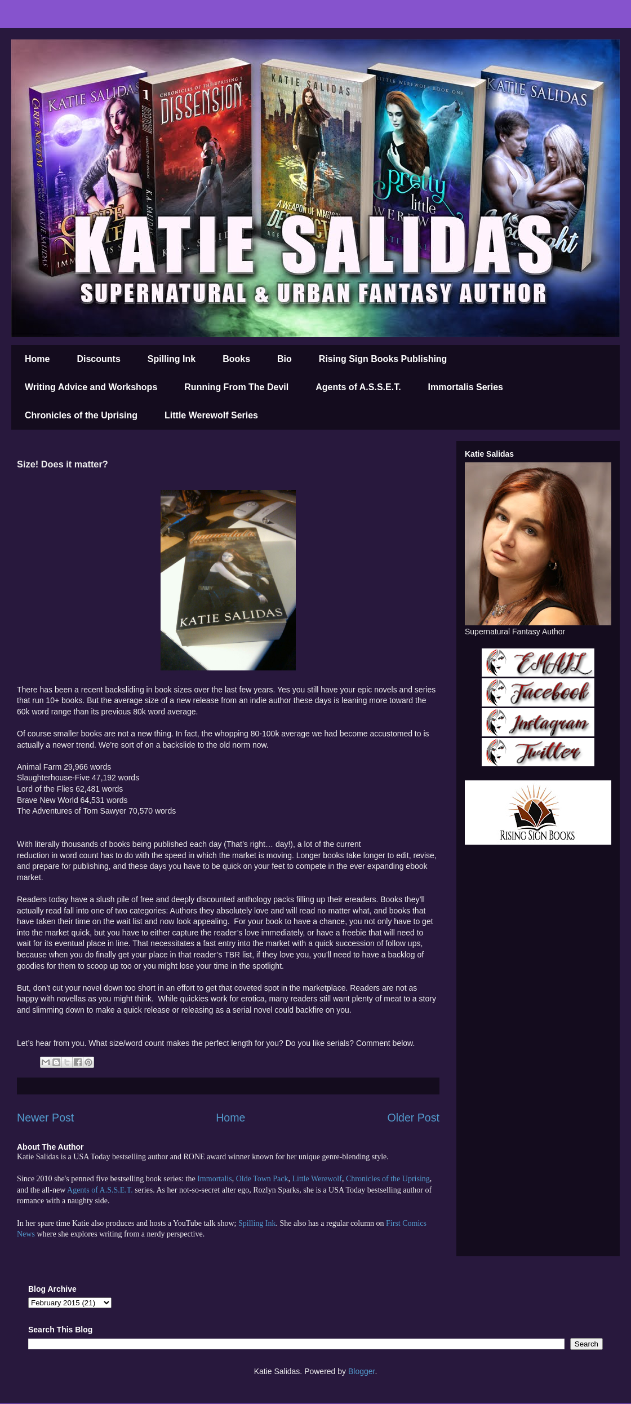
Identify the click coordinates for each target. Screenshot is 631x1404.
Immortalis (214, 1179)
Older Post (413, 1117)
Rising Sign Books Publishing (383, 359)
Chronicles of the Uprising (81, 415)
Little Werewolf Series (211, 415)
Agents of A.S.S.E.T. (358, 387)
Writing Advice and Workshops (91, 387)
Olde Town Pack (262, 1179)
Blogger (361, 1371)
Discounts (98, 359)
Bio (284, 359)
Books (236, 359)
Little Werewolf (316, 1179)
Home (37, 359)
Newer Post (45, 1117)
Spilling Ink (171, 359)
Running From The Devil (236, 387)
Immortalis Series (465, 387)
